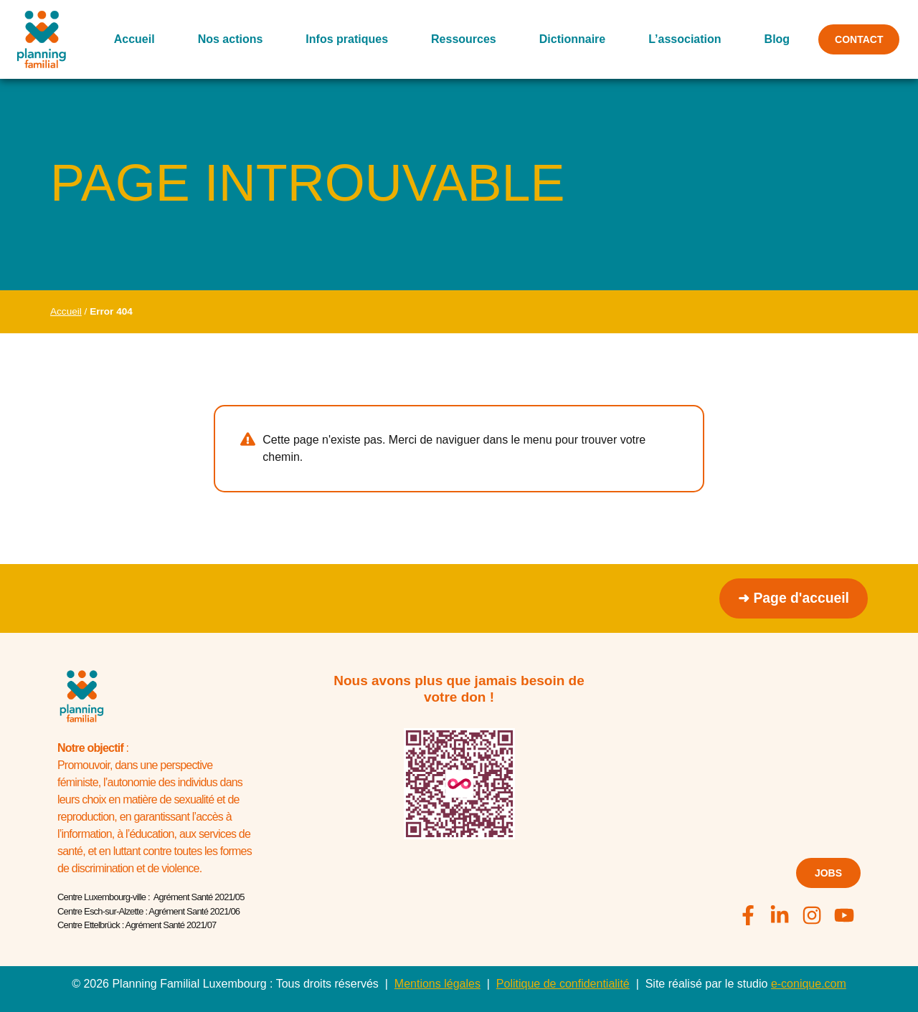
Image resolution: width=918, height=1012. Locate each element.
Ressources (459, 39)
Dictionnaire (568, 39)
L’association (680, 39)
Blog (772, 39)
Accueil (130, 39)
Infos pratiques (342, 39)
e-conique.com (808, 984)
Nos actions (225, 39)
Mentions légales (437, 984)
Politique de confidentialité (563, 984)
